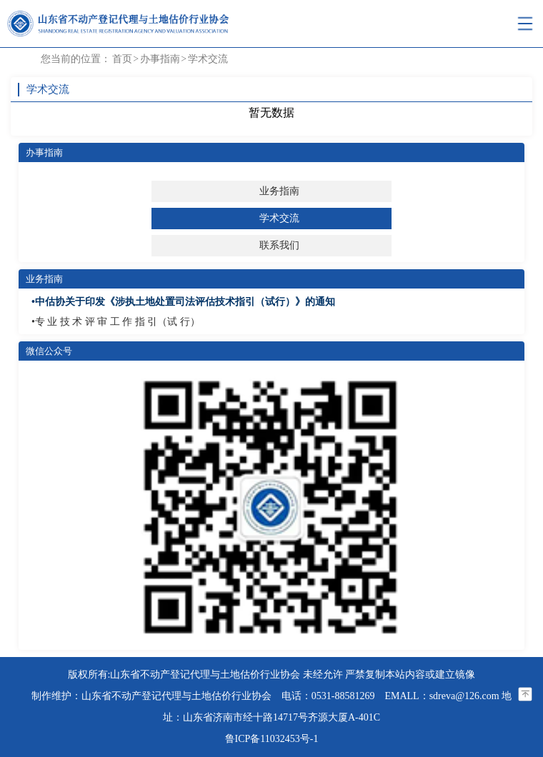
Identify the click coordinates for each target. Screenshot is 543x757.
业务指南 (279, 191)
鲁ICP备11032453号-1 (272, 738)
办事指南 (160, 59)
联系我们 (279, 245)
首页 (122, 59)
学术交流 (208, 59)
